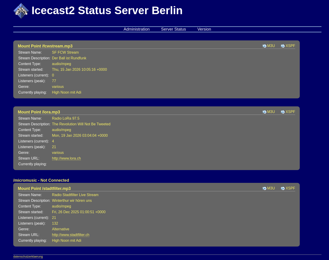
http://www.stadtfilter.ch (71, 235)
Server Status (173, 29)
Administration (137, 29)
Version (204, 29)
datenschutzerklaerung (28, 256)
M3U (271, 46)
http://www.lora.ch (66, 158)
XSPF (290, 46)
